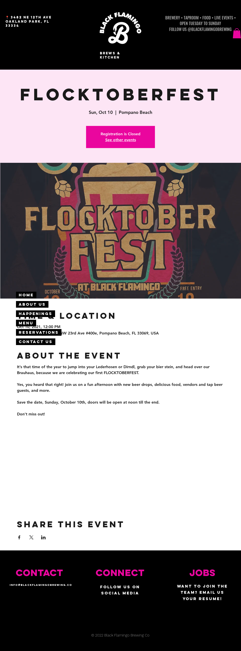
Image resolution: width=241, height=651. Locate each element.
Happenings (35, 313)
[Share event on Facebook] (19, 537)
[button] (237, 33)
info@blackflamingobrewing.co (41, 585)
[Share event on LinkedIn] (43, 537)
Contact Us (36, 341)
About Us (32, 304)
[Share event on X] (31, 537)
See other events (120, 139)
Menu (26, 322)
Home (26, 294)
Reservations (39, 332)
